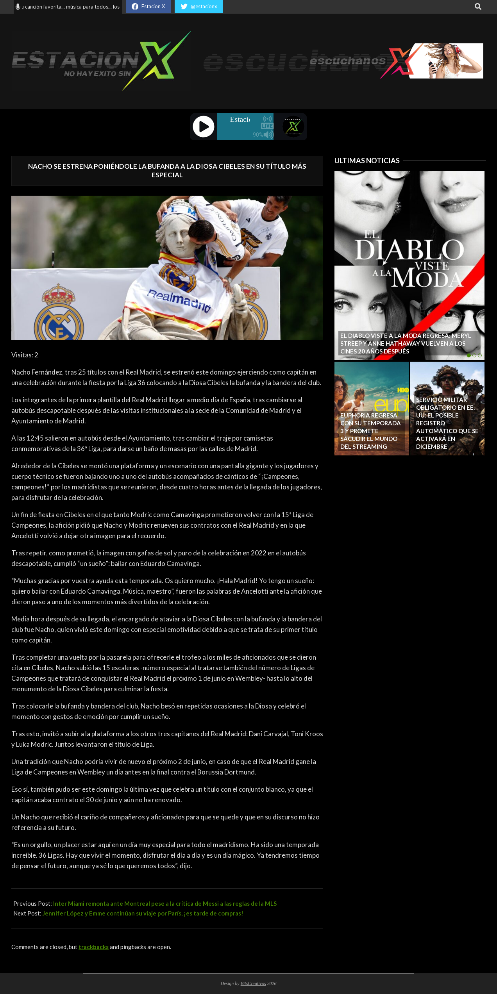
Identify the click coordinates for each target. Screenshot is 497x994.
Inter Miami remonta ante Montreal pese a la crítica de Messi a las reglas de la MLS (165, 903)
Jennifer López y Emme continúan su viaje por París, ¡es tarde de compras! (143, 913)
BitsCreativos (253, 983)
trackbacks (94, 946)
